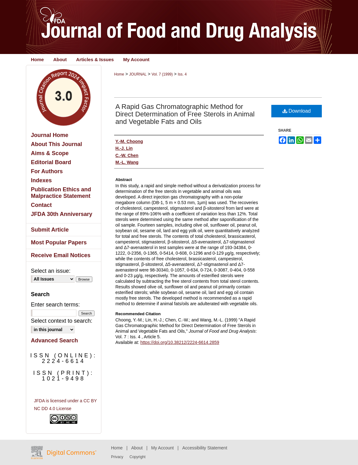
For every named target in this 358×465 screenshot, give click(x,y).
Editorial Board (51, 162)
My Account (162, 447)
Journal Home (49, 135)
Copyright (137, 457)
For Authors (47, 171)
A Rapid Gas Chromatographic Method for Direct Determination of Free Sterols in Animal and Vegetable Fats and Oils (184, 114)
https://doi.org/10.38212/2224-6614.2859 (179, 342)
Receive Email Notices (60, 255)
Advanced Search (54, 340)
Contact (41, 205)
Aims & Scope (50, 153)
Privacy (117, 457)
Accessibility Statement (204, 447)
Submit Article (50, 230)
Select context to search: (61, 321)
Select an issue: (50, 271)
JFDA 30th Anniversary (61, 214)
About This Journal (56, 144)
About (137, 447)
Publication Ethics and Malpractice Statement (61, 192)
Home (119, 74)
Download (297, 111)
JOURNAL (138, 74)
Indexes (41, 180)
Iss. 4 (182, 74)
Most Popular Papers (59, 242)
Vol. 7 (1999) (162, 74)
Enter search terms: (55, 304)
